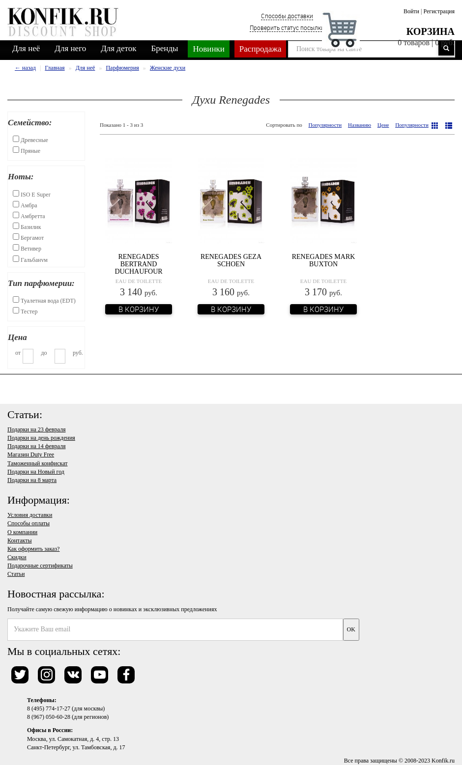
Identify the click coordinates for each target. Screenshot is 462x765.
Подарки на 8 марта (32, 480)
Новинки (208, 49)
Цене (383, 125)
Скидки (17, 557)
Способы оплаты (28, 523)
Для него (70, 48)
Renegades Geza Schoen (231, 260)
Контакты (19, 540)
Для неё (26, 48)
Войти (411, 11)
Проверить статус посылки (287, 27)
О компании (22, 532)
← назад (25, 67)
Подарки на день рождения (41, 437)
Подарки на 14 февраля (36, 446)
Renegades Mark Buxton (323, 260)
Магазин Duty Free (30, 454)
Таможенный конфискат (37, 463)
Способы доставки (287, 16)
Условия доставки (29, 514)
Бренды (164, 48)
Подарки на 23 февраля (36, 429)
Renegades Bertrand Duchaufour (138, 264)
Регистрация (439, 11)
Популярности (325, 125)
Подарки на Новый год (35, 471)
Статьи (16, 573)
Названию (359, 125)
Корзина (430, 31)
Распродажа (260, 49)
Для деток (118, 48)
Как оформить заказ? (33, 548)
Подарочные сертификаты (40, 565)
